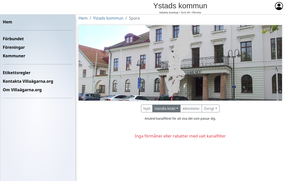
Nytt (146, 108)
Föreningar (14, 47)
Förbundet (13, 38)
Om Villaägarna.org (22, 90)
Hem (7, 22)
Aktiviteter (191, 108)
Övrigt (209, 108)
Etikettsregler (16, 72)
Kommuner (14, 56)
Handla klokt (165, 108)
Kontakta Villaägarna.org (28, 81)
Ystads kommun (108, 18)
